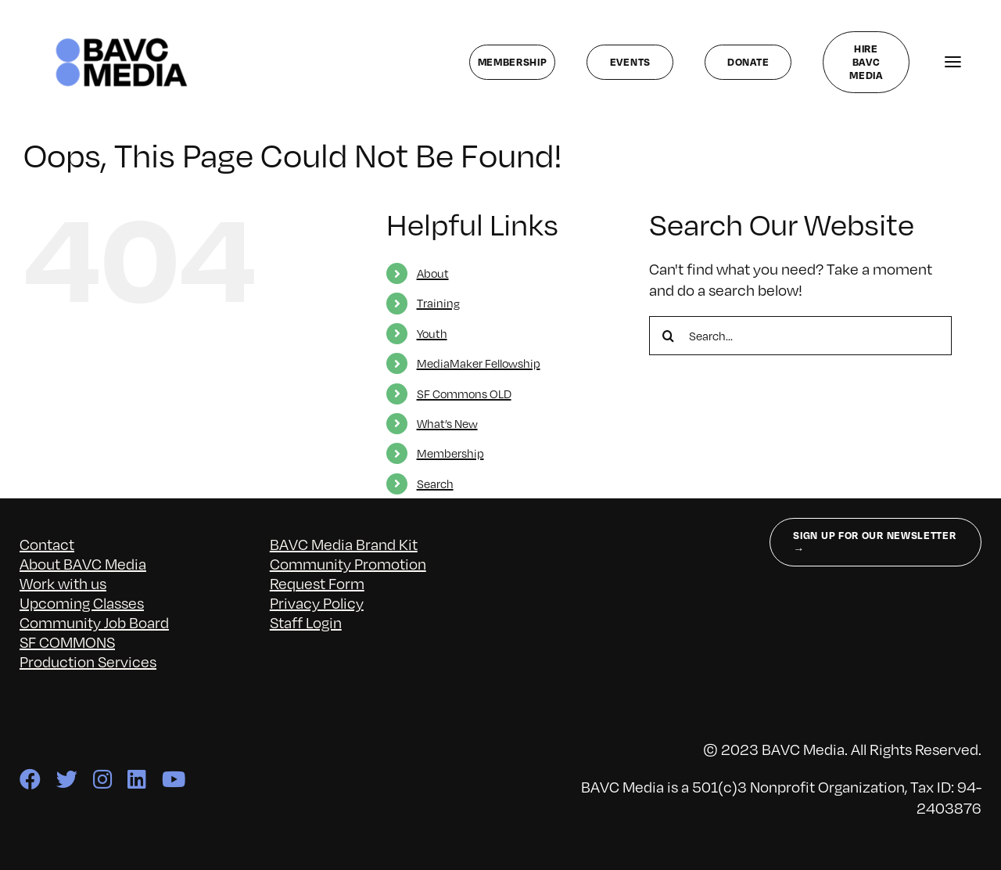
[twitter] (66, 778)
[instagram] (102, 778)
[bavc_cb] (121, 41)
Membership (450, 453)
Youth (432, 333)
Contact (47, 544)
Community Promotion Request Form (348, 573)
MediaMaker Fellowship (478, 363)
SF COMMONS (67, 641)
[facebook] (30, 778)
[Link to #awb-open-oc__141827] (953, 62)
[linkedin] (136, 778)
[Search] (668, 335)
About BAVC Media (83, 563)
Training (438, 303)
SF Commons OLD (464, 393)
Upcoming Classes (82, 602)
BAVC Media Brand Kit (344, 544)
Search (435, 483)
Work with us (63, 583)
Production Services (88, 661)
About (433, 273)
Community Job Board (94, 622)
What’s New (447, 423)
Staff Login (306, 622)
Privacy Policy (317, 602)
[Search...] (800, 335)
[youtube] (173, 778)
